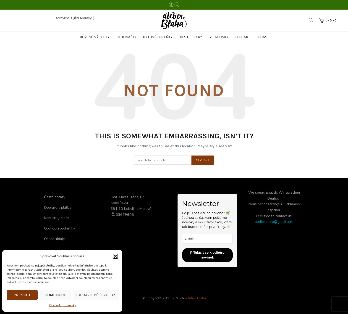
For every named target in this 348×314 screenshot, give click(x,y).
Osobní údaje (54, 238)
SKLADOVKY (219, 37)
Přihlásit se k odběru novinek (207, 255)
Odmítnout (55, 295)
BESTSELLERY (191, 37)
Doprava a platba (57, 207)
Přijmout (22, 295)
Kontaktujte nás (56, 217)
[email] (207, 238)
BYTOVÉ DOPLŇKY (158, 37)
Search (202, 160)
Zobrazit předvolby (95, 295)
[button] (115, 256)
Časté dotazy (54, 197)
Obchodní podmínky (62, 305)
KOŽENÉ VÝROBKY (95, 37)
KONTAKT (242, 37)
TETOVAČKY (127, 37)
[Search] (311, 20)
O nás (262, 37)
